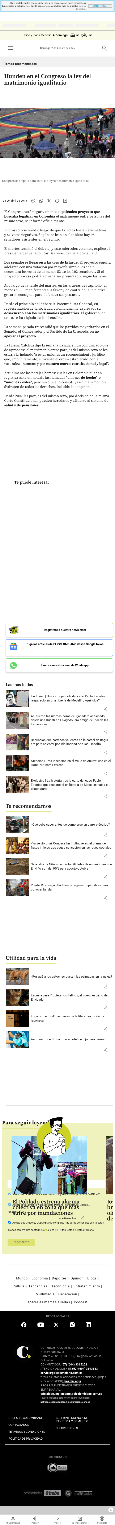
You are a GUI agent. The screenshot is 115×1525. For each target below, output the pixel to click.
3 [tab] (57, 1231)
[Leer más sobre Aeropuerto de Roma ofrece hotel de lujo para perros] (72, 1039)
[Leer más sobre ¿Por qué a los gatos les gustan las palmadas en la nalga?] (72, 977)
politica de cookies (81, 7)
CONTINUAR (100, 6)
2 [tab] (52, 1231)
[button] (105, 709)
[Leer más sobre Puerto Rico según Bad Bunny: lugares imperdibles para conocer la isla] (72, 887)
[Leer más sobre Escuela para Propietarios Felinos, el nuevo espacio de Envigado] (72, 998)
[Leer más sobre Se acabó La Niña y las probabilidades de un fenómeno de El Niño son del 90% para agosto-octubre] (72, 866)
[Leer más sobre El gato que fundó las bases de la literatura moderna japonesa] (72, 1018)
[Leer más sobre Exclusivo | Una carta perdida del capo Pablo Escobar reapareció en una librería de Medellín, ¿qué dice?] (72, 698)
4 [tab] (62, 1231)
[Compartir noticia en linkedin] (65, 201)
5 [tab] (67, 1231)
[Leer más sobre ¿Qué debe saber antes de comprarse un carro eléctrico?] (72, 825)
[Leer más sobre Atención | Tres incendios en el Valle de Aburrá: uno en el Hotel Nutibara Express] (72, 763)
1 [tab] (47, 1231)
